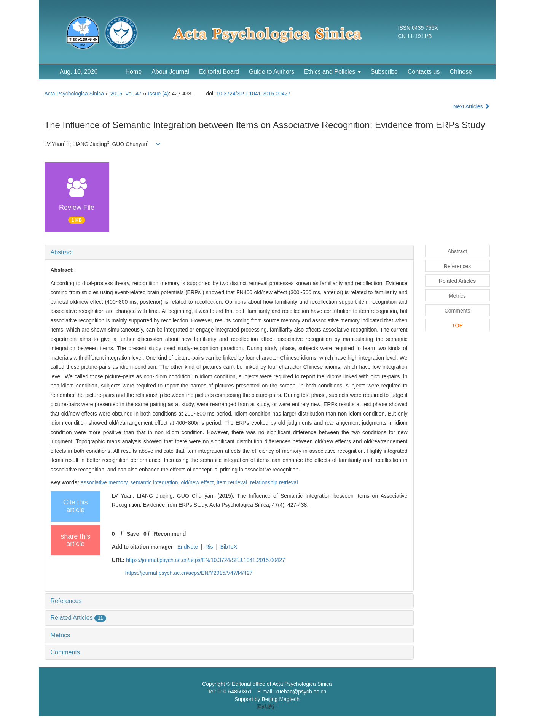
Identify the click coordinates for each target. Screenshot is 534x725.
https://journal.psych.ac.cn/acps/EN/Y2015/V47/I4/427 (189, 573)
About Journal (170, 71)
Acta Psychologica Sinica (74, 93)
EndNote (187, 547)
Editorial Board (219, 71)
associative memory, (105, 482)
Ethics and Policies (332, 71)
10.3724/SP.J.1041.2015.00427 (253, 93)
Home (134, 71)
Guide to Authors (271, 71)
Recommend (170, 534)
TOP (457, 325)
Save (133, 534)
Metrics (60, 635)
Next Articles (471, 106)
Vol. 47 (133, 93)
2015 (116, 93)
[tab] (229, 252)
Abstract (62, 252)
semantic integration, (155, 482)
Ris (209, 547)
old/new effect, (199, 482)
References (66, 601)
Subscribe (384, 71)
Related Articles (79, 617)
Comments (65, 652)
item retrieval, (233, 482)
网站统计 (267, 707)
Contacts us (424, 71)
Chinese (461, 71)
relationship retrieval (274, 482)
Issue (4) (158, 93)
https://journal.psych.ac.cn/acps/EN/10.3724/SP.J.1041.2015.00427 (205, 560)
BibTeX (228, 547)
